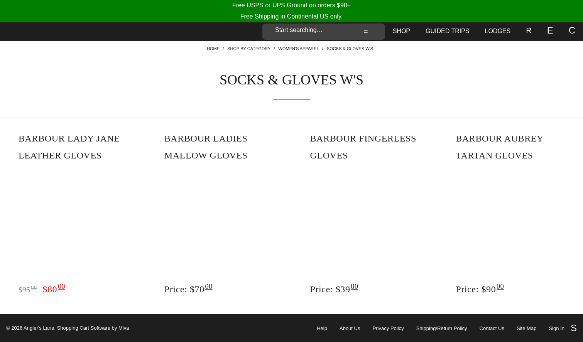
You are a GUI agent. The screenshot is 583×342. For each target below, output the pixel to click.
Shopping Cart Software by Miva (93, 328)
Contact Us (492, 328)
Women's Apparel (299, 48)
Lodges (498, 31)
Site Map (526, 328)
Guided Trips (448, 31)
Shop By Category (248, 48)
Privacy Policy (388, 328)
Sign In (556, 328)
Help (322, 328)
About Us (350, 328)
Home (213, 48)
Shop (401, 31)
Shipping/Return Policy (441, 328)
